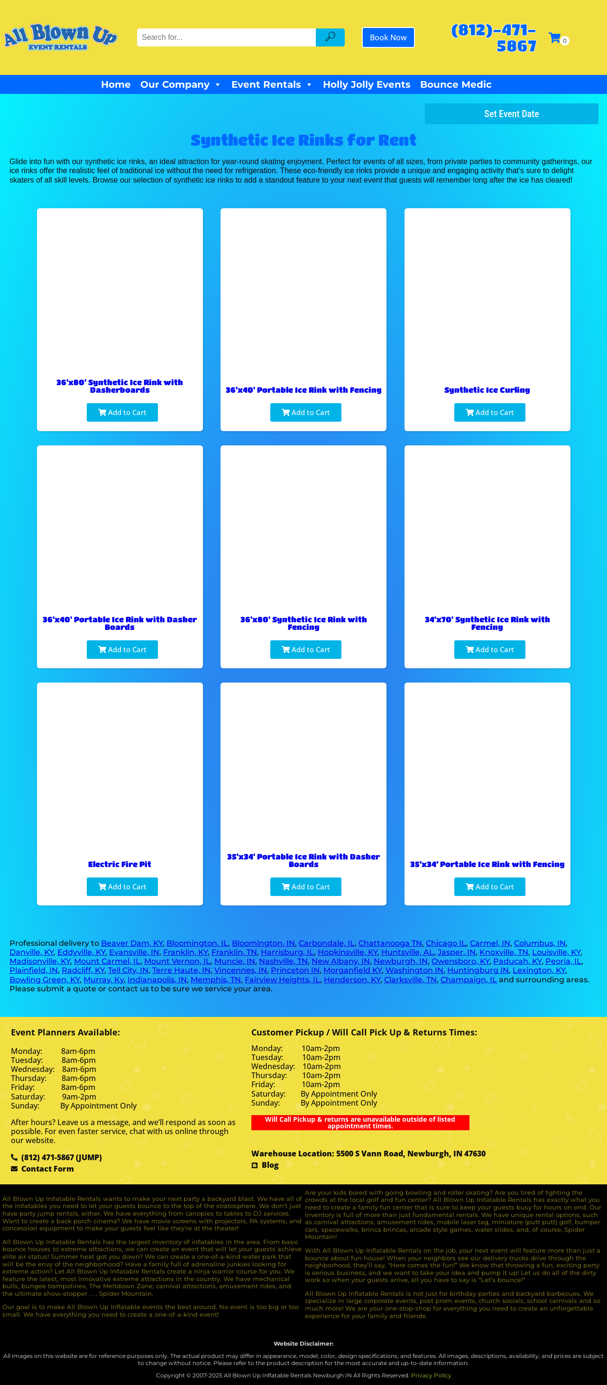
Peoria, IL (563, 961)
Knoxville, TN (503, 952)
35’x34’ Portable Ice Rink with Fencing (487, 863)
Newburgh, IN (401, 961)
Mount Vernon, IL (177, 961)
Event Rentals (272, 84)
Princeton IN (295, 970)
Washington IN (414, 970)
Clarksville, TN (410, 979)
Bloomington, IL (197, 943)
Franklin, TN (234, 952)
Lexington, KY (539, 970)
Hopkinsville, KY (347, 952)
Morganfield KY (352, 970)
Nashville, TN (283, 961)
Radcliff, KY (83, 970)
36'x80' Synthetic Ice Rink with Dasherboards (119, 386)
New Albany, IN (341, 961)
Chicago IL (446, 943)
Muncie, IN (234, 961)
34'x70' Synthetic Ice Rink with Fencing (487, 623)
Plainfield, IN (33, 970)
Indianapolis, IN (157, 979)
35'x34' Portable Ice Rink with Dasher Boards (303, 860)
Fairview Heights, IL (282, 979)
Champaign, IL (469, 979)
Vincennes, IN (240, 970)
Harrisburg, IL (287, 952)
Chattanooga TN (390, 943)
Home (116, 84)
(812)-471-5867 (493, 37)
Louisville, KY (556, 952)
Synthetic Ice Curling (487, 389)
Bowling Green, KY (44, 979)
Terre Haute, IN (181, 970)
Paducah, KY (517, 961)
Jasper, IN (457, 952)
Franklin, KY (185, 952)
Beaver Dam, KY (132, 943)
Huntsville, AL (407, 952)
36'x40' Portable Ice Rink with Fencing (304, 389)
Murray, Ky (103, 979)
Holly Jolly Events (367, 84)
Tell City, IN (128, 970)
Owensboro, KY (460, 961)
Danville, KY (31, 952)
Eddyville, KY (81, 952)
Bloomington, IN (263, 943)
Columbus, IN (540, 943)
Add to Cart (122, 412)
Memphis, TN (216, 979)
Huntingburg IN (478, 970)
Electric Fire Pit (119, 863)
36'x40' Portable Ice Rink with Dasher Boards (120, 623)
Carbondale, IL (327, 943)
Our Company (181, 84)
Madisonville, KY (39, 961)
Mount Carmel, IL (107, 961)
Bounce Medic (456, 84)
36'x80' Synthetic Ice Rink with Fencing (303, 623)
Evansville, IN (134, 952)
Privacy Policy (431, 1375)
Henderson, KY (352, 979)
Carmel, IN (490, 943)
